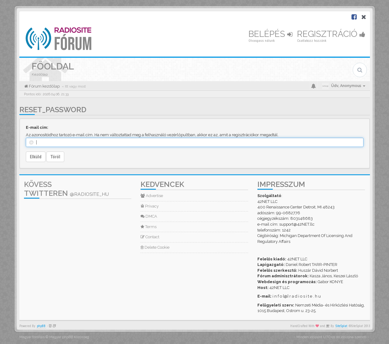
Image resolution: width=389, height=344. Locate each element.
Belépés (270, 34)
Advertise (152, 195)
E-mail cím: (37, 127)
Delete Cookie (155, 247)
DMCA (149, 216)
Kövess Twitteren (66, 189)
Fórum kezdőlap (44, 86)
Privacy (150, 206)
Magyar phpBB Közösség (69, 337)
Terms (149, 226)
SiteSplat (341, 326)
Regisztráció (331, 34)
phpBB (41, 326)
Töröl (55, 156)
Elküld (36, 156)
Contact (150, 237)
